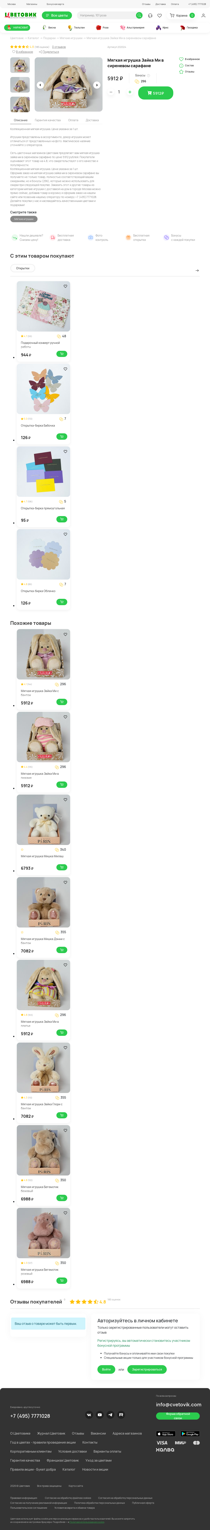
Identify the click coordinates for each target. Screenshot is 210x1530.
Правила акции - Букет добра (33, 1469)
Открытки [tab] (22, 268)
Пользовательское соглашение (28, 1508)
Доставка (160, 4)
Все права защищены (49, 1486)
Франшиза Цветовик (63, 1460)
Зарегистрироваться (147, 1369)
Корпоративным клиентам (30, 1451)
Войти (106, 1369)
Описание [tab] (20, 120)
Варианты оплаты (107, 1451)
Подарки (49, 38)
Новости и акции (95, 1469)
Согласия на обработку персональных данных (125, 1498)
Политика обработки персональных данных (99, 1503)
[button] (10, 4)
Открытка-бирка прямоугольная (43, 508)
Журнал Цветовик (51, 1433)
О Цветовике (20, 1433)
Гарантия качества (25, 1460)
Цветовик (17, 38)
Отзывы (146, 4)
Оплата (175, 4)
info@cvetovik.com (178, 1404)
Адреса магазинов (127, 1433)
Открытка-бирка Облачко (38, 591)
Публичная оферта (143, 1503)
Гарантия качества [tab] (48, 120)
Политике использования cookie (87, 1521)
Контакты (89, 1442)
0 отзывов (59, 47)
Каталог (33, 38)
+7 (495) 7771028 (30, 1415)
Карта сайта (76, 1486)
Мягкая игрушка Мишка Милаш (42, 856)
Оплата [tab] (73, 120)
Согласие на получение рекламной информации (38, 1503)
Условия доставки (72, 1451)
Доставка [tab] (92, 120)
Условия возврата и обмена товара (74, 1508)
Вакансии (98, 1433)
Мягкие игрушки (71, 38)
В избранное (189, 59)
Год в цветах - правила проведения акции (43, 1442)
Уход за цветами (99, 1460)
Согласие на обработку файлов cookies (68, 1498)
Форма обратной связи (178, 1416)
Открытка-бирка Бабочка (38, 425)
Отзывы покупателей (36, 1301)
